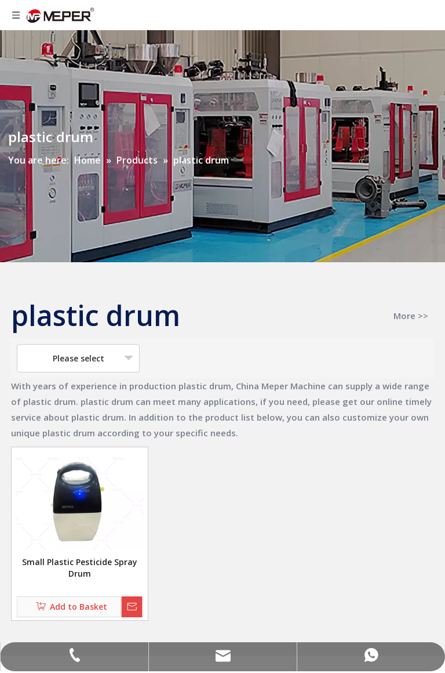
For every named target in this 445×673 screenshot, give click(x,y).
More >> (410, 316)
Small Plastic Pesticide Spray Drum (79, 567)
